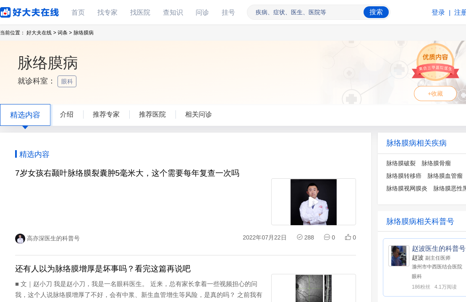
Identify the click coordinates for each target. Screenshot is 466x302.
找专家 (107, 12)
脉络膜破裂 (401, 163)
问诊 (202, 12)
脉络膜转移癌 (403, 176)
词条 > (65, 33)
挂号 (228, 12)
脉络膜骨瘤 (436, 163)
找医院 (140, 12)
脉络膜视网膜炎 (406, 188)
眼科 (68, 81)
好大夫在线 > (41, 33)
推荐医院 (152, 114)
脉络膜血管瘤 (445, 176)
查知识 (173, 12)
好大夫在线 (17, 10)
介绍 (66, 114)
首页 (78, 12)
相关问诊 (198, 114)
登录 (438, 12)
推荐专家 (106, 114)
